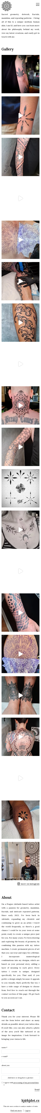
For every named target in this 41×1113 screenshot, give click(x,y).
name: (4, 1047)
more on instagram (28, 883)
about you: (6, 1065)
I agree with (21, 1084)
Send (37, 1089)
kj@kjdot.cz (30, 1100)
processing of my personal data (26, 1083)
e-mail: (5, 1056)
